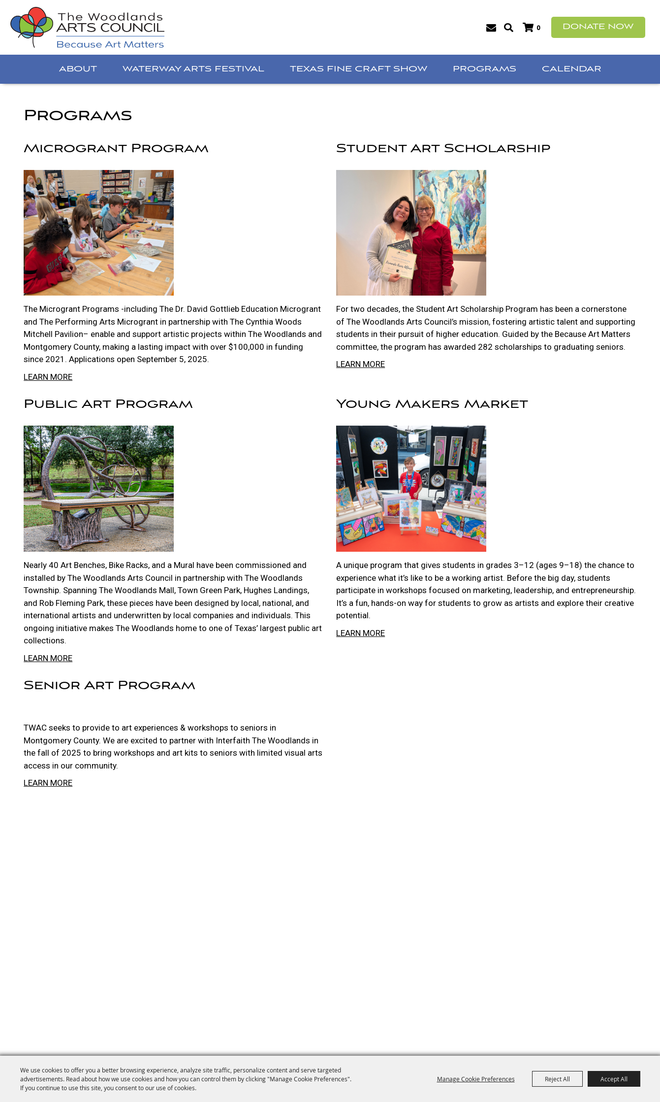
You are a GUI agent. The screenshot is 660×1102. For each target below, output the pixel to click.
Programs (484, 69)
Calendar (571, 69)
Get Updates (491, 27)
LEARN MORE (48, 377)
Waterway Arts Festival (193, 69)
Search (508, 27)
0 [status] (538, 28)
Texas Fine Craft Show (358, 69)
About (78, 69)
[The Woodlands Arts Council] (87, 27)
